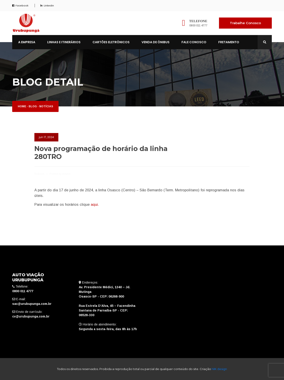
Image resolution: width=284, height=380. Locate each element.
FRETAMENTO (228, 42)
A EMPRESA (26, 42)
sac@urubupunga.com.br (31, 304)
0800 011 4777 (198, 25)
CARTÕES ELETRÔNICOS (111, 42)
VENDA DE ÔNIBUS (156, 42)
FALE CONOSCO (193, 42)
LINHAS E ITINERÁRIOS (64, 42)
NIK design (219, 369)
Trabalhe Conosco (245, 23)
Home (22, 106)
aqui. (95, 204)
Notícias (46, 106)
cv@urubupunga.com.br (30, 316)
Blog (33, 106)
